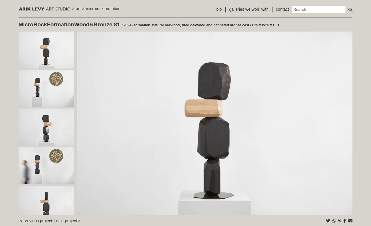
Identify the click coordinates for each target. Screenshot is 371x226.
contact (282, 9)
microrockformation (103, 8)
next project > (68, 220)
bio (219, 9)
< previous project (36, 220)
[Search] (318, 9)
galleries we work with (248, 9)
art (78, 8)
